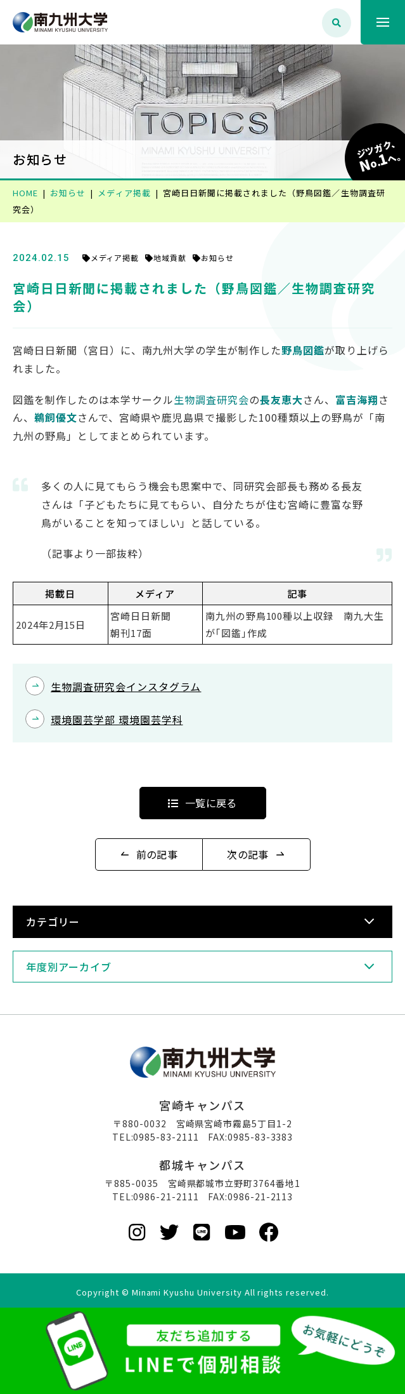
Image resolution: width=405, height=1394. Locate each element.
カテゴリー (53, 921)
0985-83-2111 (166, 1136)
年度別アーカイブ (69, 966)
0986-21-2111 (166, 1196)
